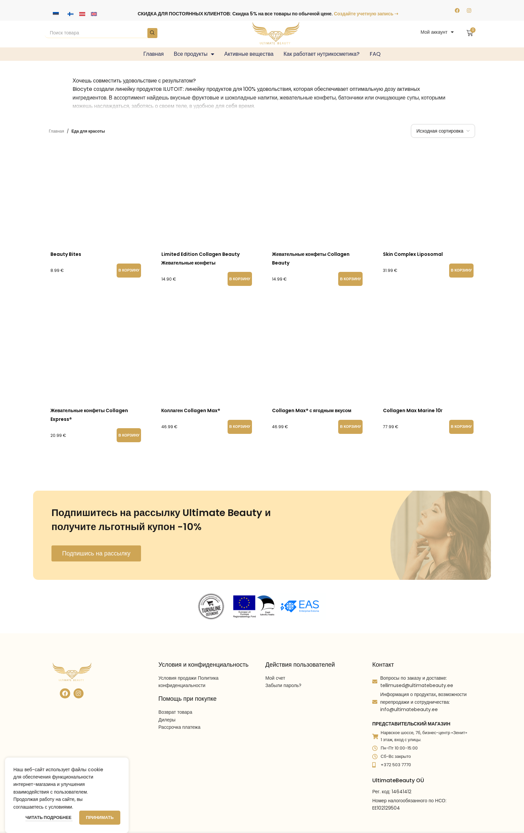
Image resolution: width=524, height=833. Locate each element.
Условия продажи (177, 678)
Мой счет (275, 678)
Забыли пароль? (283, 685)
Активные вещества (249, 54)
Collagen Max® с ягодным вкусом (311, 410)
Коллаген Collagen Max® (190, 410)
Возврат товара (175, 712)
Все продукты (194, 54)
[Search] (101, 33)
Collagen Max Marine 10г (413, 410)
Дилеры (166, 719)
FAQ (375, 54)
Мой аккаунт (437, 32)
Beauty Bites (65, 254)
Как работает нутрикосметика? (322, 54)
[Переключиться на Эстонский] (55, 13)
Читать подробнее (49, 817)
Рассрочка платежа (179, 727)
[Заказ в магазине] (443, 131)
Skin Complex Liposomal (413, 254)
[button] (129, 271)
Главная (153, 54)
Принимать (100, 817)
